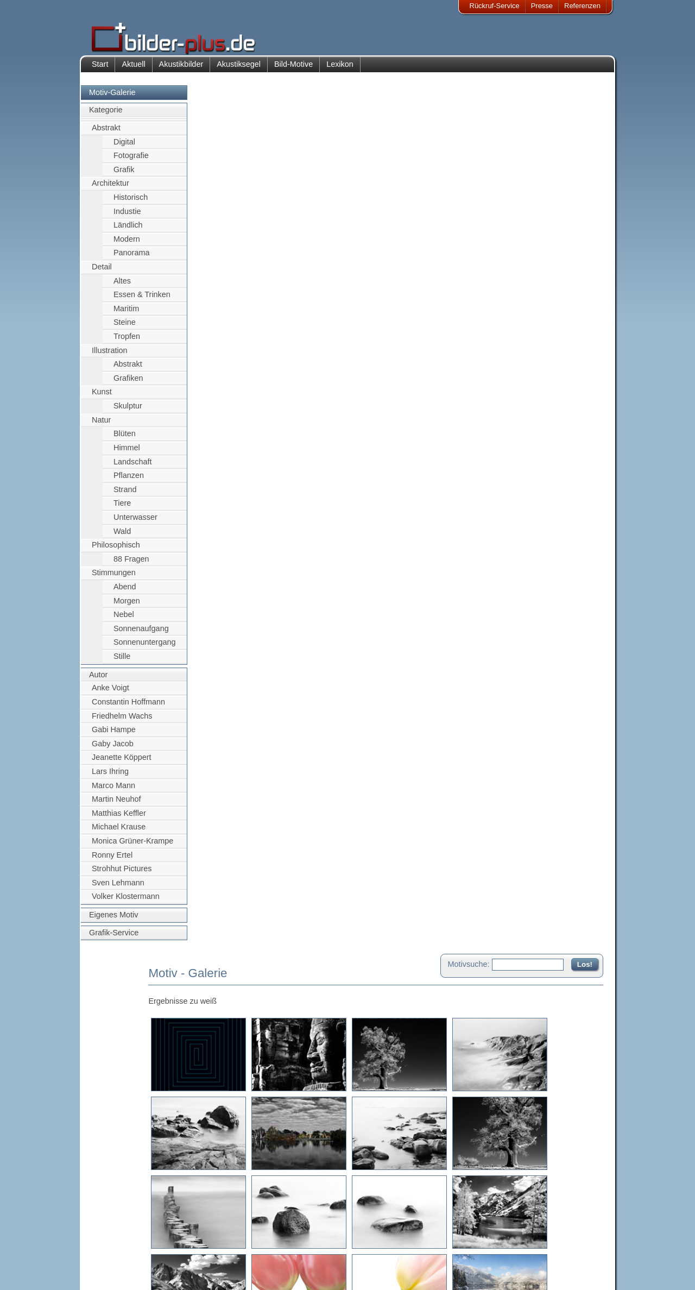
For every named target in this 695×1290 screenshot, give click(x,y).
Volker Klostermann (126, 902)
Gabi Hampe (114, 735)
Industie (127, 216)
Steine (124, 328)
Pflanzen (128, 480)
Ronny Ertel (112, 860)
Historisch (130, 202)
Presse (542, 6)
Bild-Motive (293, 69)
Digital (124, 147)
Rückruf (279, 1272)
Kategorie (106, 115)
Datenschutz (118, 1259)
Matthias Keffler (119, 818)
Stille (121, 661)
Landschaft (132, 467)
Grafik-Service (113, 938)
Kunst (102, 397)
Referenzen (582, 6)
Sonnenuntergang (144, 648)
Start (100, 69)
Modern (126, 244)
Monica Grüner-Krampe (132, 846)
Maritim (126, 314)
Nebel (123, 620)
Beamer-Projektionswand (205, 1259)
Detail (102, 272)
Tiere (122, 509)
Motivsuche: (469, 100)
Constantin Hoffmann (128, 707)
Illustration (110, 355)
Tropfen (126, 341)
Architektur (110, 189)
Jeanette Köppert (121, 763)
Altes (122, 286)
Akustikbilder (181, 69)
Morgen (126, 606)
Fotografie (131, 160)
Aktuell (133, 69)
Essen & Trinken (141, 300)
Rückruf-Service (495, 6)
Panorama (131, 258)
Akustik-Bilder (187, 1233)
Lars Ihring (110, 776)
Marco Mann (113, 790)
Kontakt (278, 1233)
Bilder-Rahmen (189, 1246)
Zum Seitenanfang (571, 1180)
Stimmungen (114, 578)
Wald (122, 536)
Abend (124, 592)
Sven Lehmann (118, 888)
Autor (98, 680)
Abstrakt (106, 133)
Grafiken (128, 383)
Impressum (116, 1233)
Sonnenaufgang (141, 634)
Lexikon (339, 69)
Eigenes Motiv (113, 920)
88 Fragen (131, 564)
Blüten (124, 439)
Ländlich (128, 230)
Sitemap (280, 1259)
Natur (101, 425)
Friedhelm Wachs (122, 721)
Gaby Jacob (113, 749)
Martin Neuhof (116, 804)
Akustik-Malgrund (193, 1272)
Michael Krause (119, 832)
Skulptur (127, 411)
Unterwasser (135, 522)
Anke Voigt (110, 693)
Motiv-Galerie (112, 97)
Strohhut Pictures (121, 874)
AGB (106, 1272)
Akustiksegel (239, 69)
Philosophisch (116, 550)
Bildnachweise (121, 1246)
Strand (124, 494)
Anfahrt (278, 1246)
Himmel (126, 453)
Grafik (123, 175)
